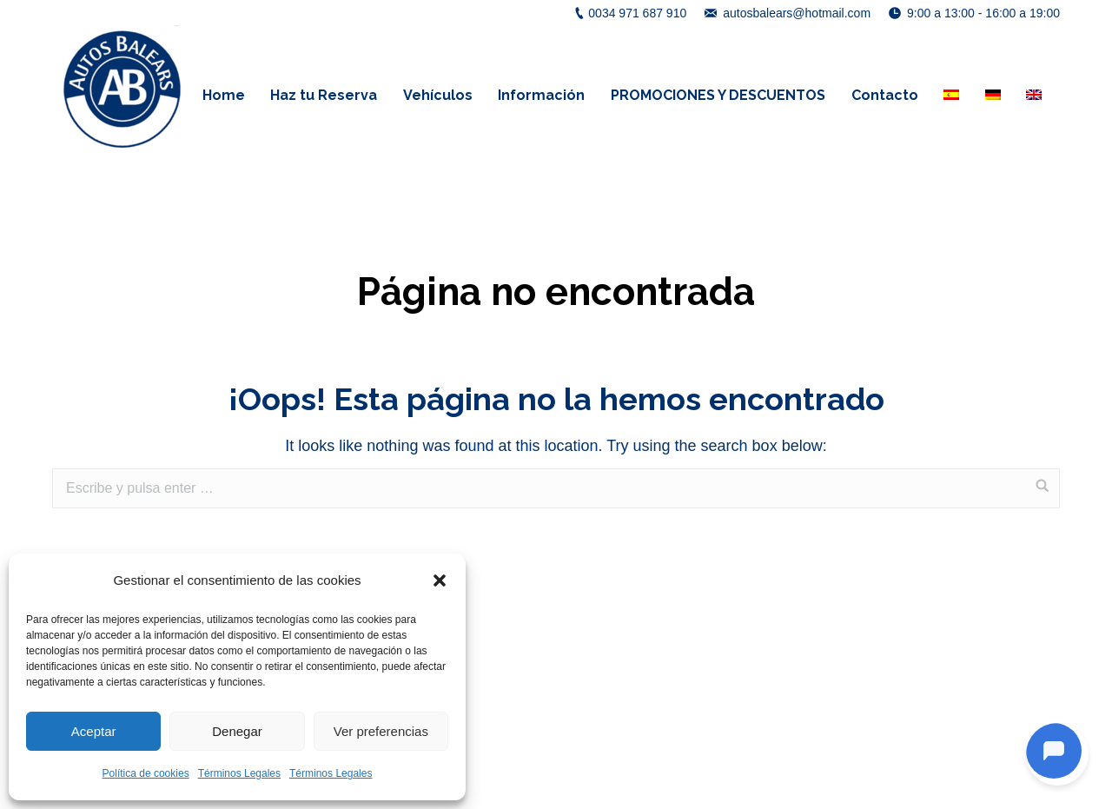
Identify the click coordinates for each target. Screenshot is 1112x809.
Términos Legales (239, 773)
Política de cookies (146, 773)
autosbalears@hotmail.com (796, 13)
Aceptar (93, 731)
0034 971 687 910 (637, 13)
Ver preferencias (381, 731)
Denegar (237, 731)
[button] (439, 580)
